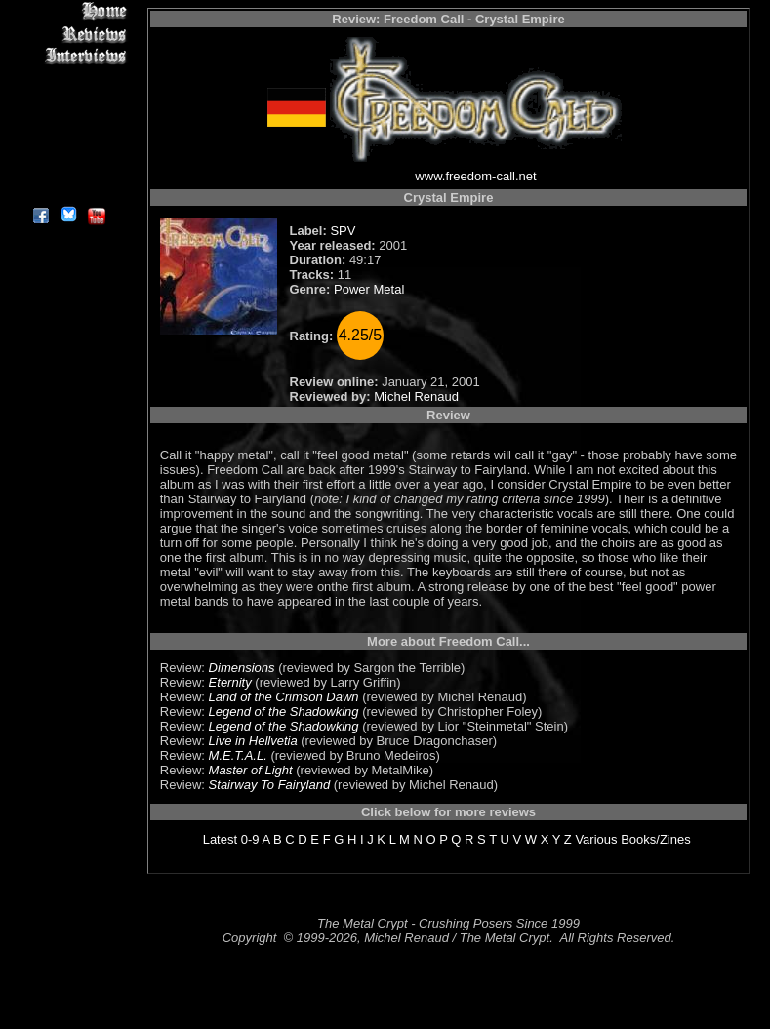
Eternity (230, 682)
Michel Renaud (416, 396)
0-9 (250, 839)
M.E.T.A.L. (238, 755)
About (68, 190)
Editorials (68, 78)
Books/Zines (656, 839)
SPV (342, 230)
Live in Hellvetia (253, 740)
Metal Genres (68, 123)
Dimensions (242, 667)
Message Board (68, 101)
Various (596, 839)
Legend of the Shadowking (284, 711)
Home (68, 11)
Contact (68, 168)
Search (68, 146)
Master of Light (251, 770)
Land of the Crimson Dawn (284, 697)
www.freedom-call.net (475, 176)
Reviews (68, 33)
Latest (220, 839)
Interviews (68, 56)
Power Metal (369, 289)
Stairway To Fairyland (270, 784)
